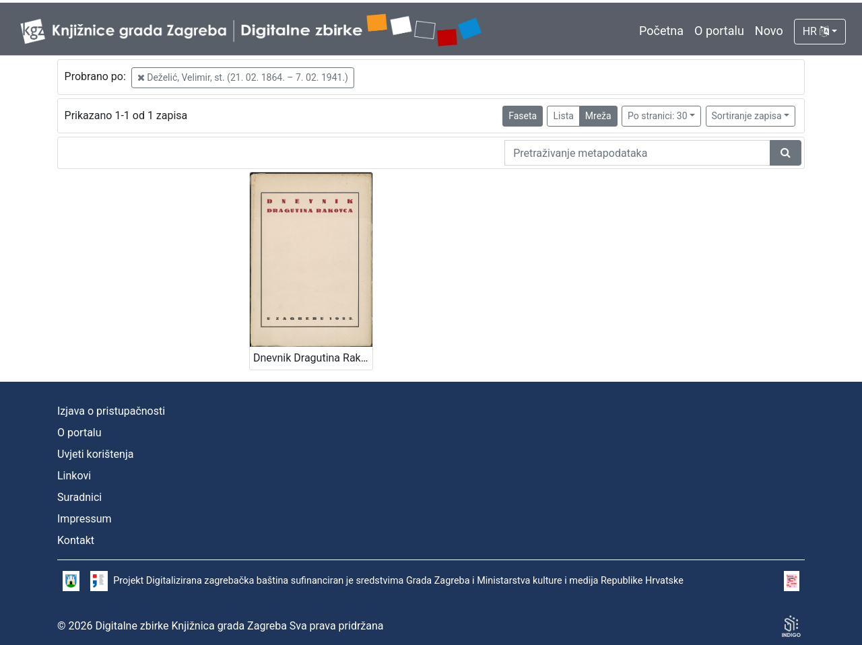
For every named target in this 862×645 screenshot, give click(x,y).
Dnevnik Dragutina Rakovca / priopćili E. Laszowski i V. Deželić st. (312, 357)
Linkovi (74, 475)
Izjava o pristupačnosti (111, 411)
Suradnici (79, 497)
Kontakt (75, 540)
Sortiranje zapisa (747, 115)
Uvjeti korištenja (95, 454)
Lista (563, 115)
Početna (661, 31)
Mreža (598, 115)
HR (816, 31)
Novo (769, 31)
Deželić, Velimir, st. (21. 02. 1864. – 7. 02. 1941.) (242, 77)
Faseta (522, 115)
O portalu (719, 31)
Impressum (84, 518)
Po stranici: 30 (658, 115)
